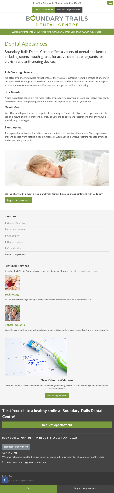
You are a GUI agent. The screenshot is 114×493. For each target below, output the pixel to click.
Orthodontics (14, 248)
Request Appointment (69, 9)
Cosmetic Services (16, 229)
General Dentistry (16, 223)
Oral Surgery (13, 235)
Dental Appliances (16, 254)
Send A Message (37, 462)
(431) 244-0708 (44, 9)
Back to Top (7, 476)
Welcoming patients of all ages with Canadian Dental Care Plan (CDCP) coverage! (56, 31)
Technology (12, 294)
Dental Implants (15, 242)
